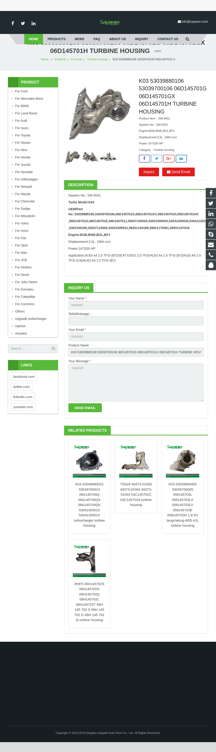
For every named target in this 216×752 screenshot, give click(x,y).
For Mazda (22, 202)
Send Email (178, 180)
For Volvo (22, 232)
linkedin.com (22, 405)
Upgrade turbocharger (30, 327)
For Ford (21, 100)
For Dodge (22, 217)
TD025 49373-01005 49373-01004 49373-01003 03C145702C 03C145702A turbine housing (136, 504)
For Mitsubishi (25, 224)
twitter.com (21, 395)
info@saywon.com (195, 21)
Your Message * (79, 370)
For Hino (21, 158)
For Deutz (22, 283)
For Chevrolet (25, 210)
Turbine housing (97, 67)
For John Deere (26, 290)
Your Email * (77, 338)
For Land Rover (26, 122)
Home (45, 67)
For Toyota (22, 144)
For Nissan (23, 151)
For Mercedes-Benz (29, 107)
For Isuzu (21, 136)
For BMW (22, 114)
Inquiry (148, 180)
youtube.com (23, 415)
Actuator (21, 342)
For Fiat (20, 246)
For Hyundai (23, 180)
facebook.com (24, 385)
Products (60, 67)
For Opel (21, 254)
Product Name (78, 354)
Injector (20, 334)
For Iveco (21, 239)
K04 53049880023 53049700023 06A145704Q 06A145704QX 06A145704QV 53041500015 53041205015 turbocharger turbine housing (89, 514)
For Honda (22, 166)
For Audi (76, 67)
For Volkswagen (26, 188)
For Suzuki (22, 173)
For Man (21, 261)
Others (20, 320)
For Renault (23, 195)
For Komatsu (24, 298)
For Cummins (24, 312)
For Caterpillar (25, 305)
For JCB (21, 268)
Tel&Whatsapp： (80, 322)
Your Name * (77, 307)
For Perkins (23, 276)
